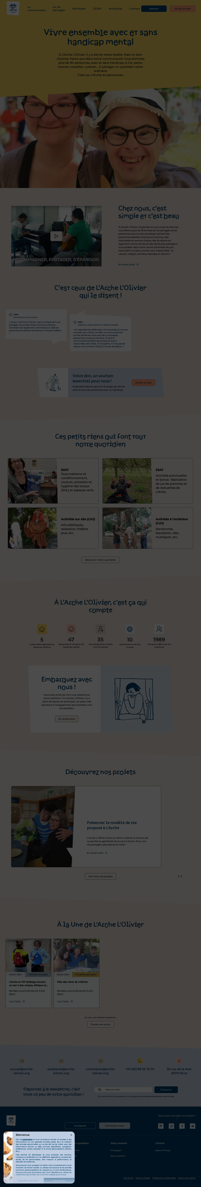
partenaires (27, 1139)
